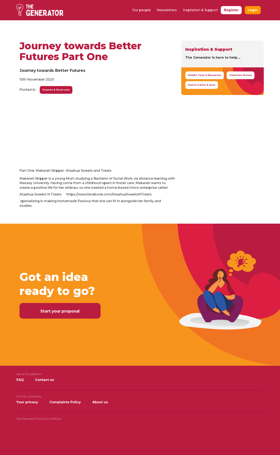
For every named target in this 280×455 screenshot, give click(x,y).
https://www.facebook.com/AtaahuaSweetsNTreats (109, 194)
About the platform (29, 374)
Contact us (44, 380)
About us (100, 402)
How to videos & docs (201, 84)
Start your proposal (59, 311)
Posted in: (27, 90)
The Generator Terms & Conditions (38, 418)
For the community (29, 396)
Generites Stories (240, 75)
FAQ (20, 380)
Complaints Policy (65, 402)
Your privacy (27, 402)
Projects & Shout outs (56, 89)
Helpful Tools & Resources (204, 75)
